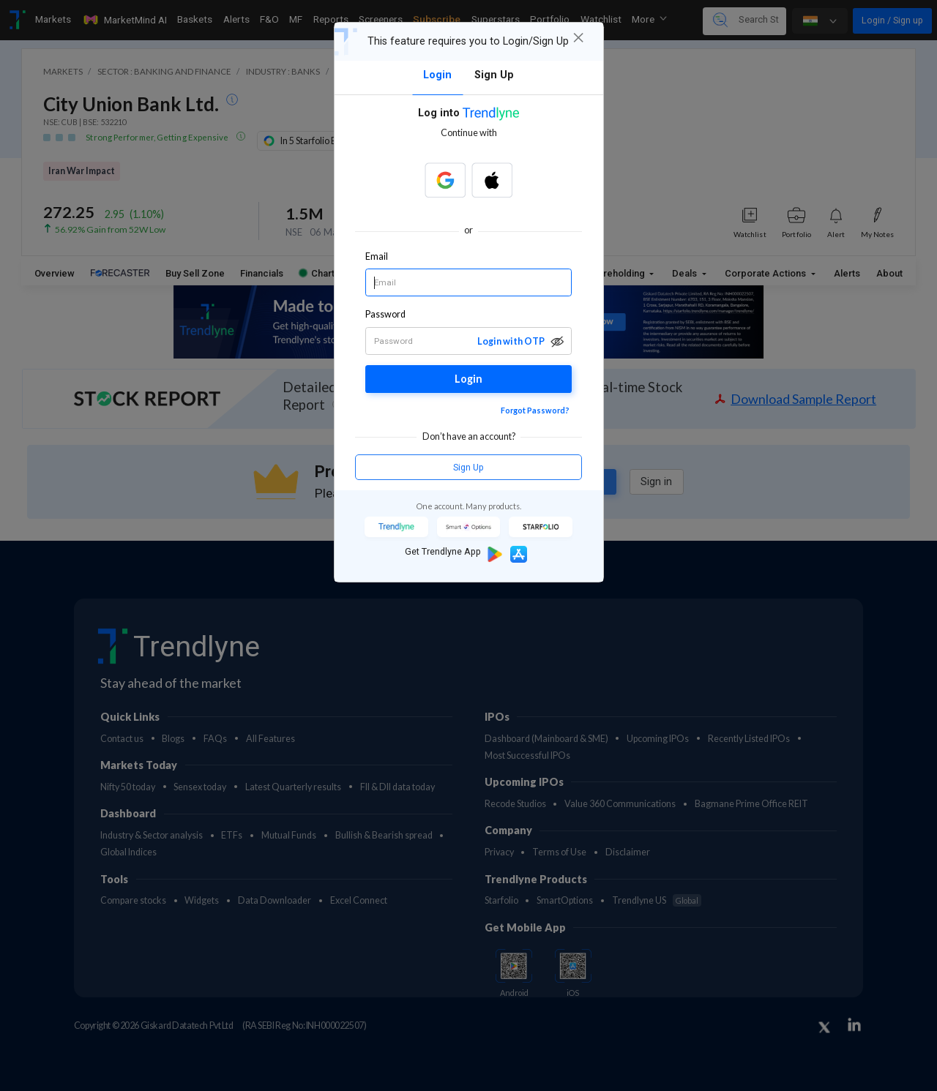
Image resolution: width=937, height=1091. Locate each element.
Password (385, 314)
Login (468, 378)
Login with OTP (511, 341)
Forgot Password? (535, 410)
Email (376, 256)
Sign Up (468, 467)
